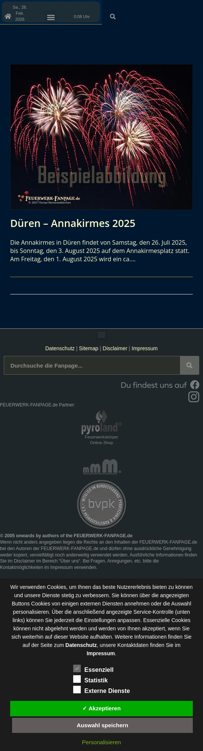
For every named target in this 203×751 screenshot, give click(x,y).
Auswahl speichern (102, 725)
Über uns (69, 561)
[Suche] (189, 365)
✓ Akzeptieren (101, 708)
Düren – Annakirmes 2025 (75, 223)
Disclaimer (115, 348)
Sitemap (89, 348)
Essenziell (93, 668)
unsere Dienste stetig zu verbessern (67, 595)
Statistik (90, 679)
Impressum (145, 348)
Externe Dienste (101, 689)
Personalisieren (101, 742)
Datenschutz (60, 348)
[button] (194, 7)
